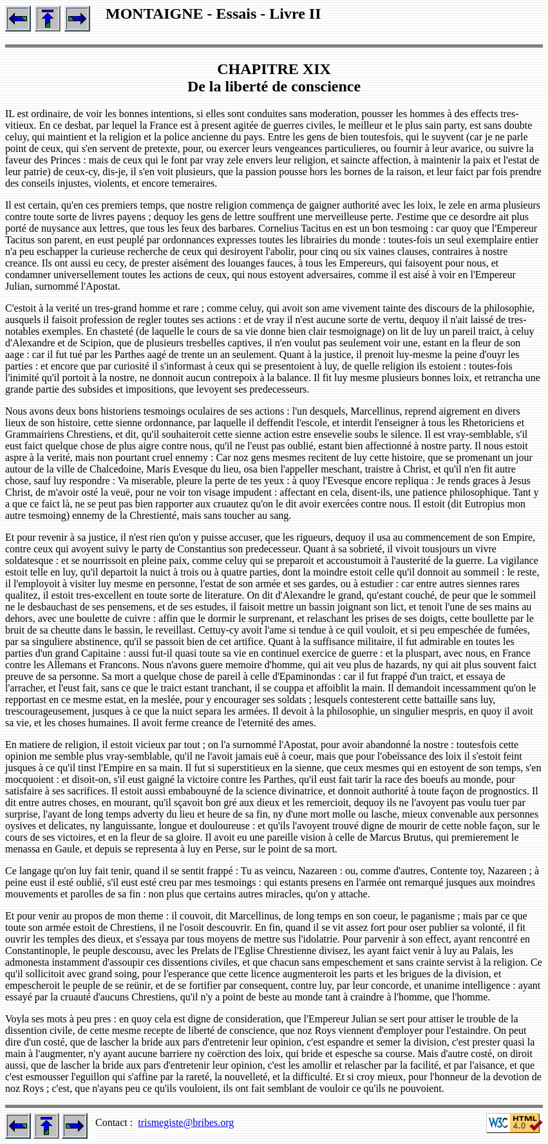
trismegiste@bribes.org (186, 1122)
